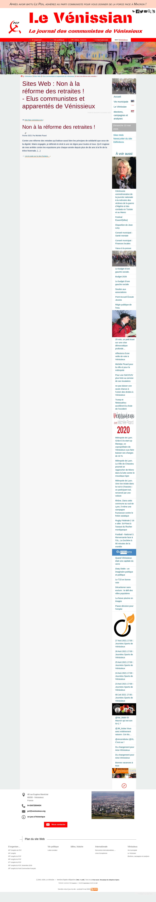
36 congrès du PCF (14, 860)
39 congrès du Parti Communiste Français (21, 869)
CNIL (74, 880)
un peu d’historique (36, 817)
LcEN (80, 880)
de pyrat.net (73, 883)
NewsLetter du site (123, 138)
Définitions (119, 142)
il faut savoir (94, 880)
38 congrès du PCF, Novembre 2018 (19, 866)
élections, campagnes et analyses (139, 857)
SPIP (98, 883)
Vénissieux (28, 76)
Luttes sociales (50, 851)
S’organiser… (15, 846)
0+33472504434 (34, 805)
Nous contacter (55, 825)
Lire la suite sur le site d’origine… (40, 156)
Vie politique (53, 846)
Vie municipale (133, 851)
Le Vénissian (132, 854)
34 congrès (11, 854)
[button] (126, 11)
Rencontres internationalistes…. (107, 851)
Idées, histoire (78, 846)
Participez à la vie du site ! (142, 895)
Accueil (117, 96)
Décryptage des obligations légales (111, 880)
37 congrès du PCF (14, 863)
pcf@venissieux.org (36, 811)
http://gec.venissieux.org (36, 120)
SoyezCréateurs (87, 883)
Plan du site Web (37, 839)
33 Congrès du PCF (14, 851)
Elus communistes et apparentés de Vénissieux (58, 76)
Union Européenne (103, 854)
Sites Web (37, 76)
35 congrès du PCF (14, 857)
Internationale (104, 846)
